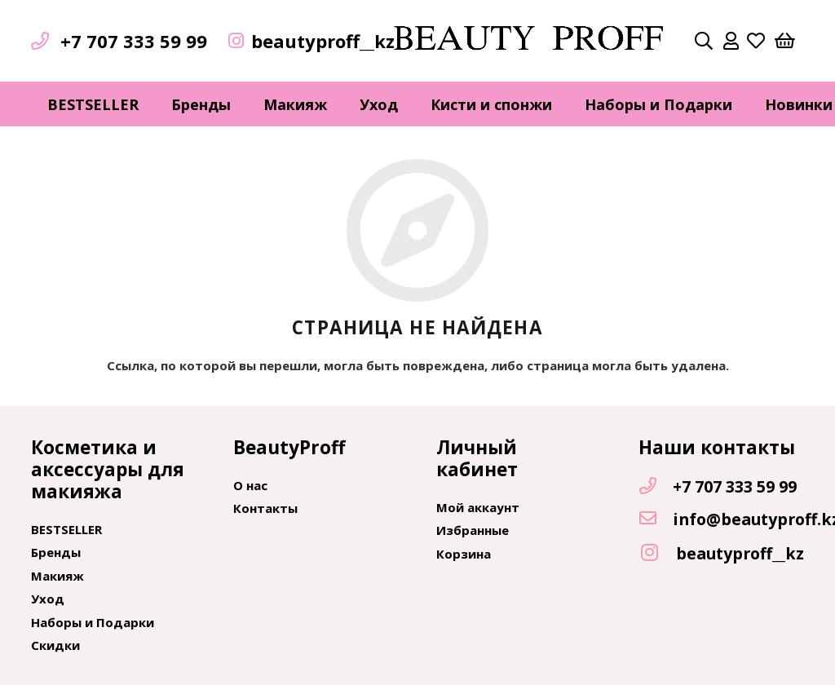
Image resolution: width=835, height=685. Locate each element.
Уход (47, 598)
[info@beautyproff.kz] (655, 519)
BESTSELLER (66, 529)
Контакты (265, 508)
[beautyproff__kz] (657, 553)
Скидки (55, 645)
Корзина (463, 554)
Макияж (57, 576)
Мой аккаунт (477, 507)
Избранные (472, 530)
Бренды (56, 552)
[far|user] (731, 41)
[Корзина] (784, 40)
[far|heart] (756, 41)
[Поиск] (703, 41)
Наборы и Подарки (92, 622)
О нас (250, 485)
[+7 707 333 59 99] (655, 487)
